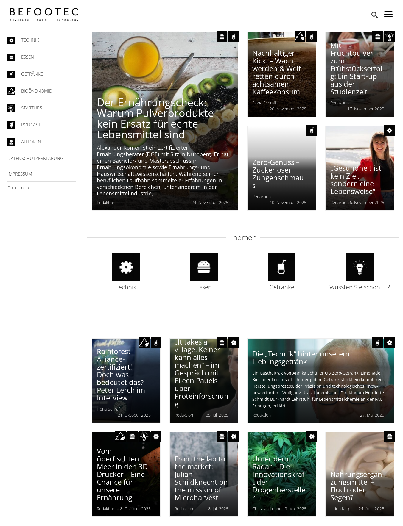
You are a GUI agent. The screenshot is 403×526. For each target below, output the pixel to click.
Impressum (22, 174)
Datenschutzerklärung (38, 158)
